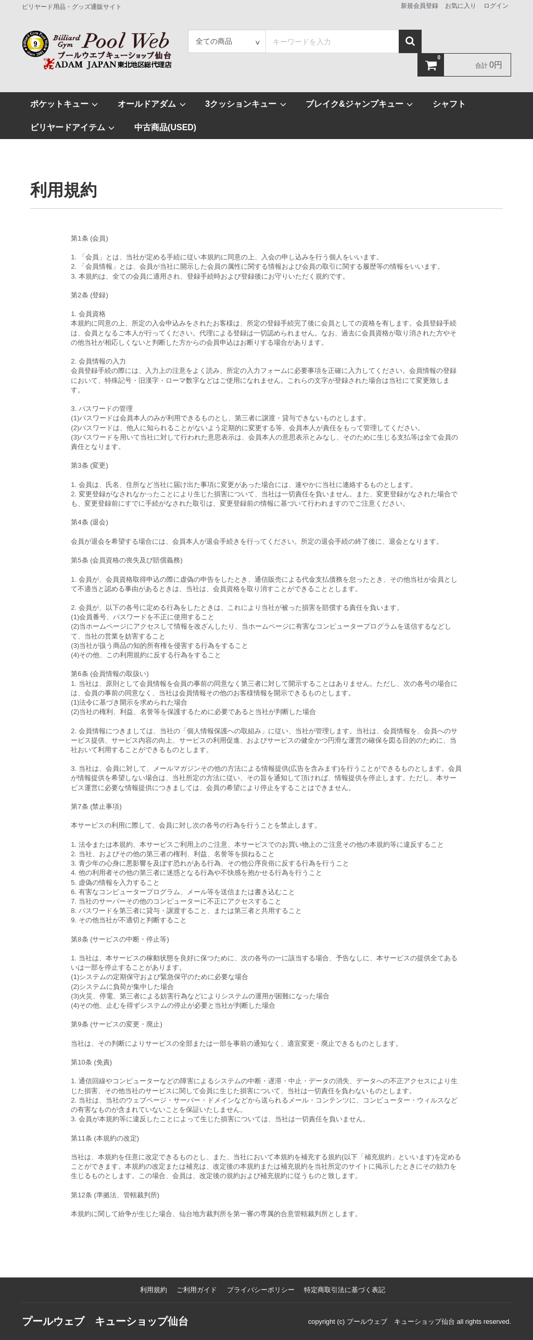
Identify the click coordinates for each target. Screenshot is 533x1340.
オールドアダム (152, 104)
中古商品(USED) (165, 127)
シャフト (449, 103)
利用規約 (153, 1290)
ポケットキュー (64, 104)
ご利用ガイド (196, 1290)
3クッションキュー (246, 104)
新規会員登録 (419, 6)
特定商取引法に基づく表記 (344, 1290)
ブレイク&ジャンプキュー (360, 104)
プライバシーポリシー (261, 1290)
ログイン (496, 6)
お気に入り (460, 6)
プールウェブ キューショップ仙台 (105, 1321)
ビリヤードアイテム (73, 127)
